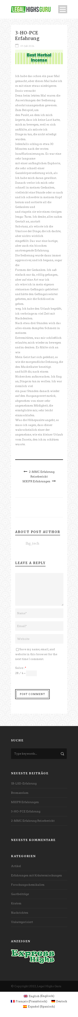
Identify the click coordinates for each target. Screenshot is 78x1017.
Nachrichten (19, 912)
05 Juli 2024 (27, 46)
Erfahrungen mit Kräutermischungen (36, 875)
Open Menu (62, 9)
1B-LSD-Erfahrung (24, 783)
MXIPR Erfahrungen (25, 802)
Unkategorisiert (22, 922)
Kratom (16, 903)
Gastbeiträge (20, 894)
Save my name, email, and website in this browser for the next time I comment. (36, 654)
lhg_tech (32, 543)
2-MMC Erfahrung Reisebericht (32, 820)
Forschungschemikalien (28, 884)
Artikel (16, 866)
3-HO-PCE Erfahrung (25, 811)
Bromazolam (19, 792)
